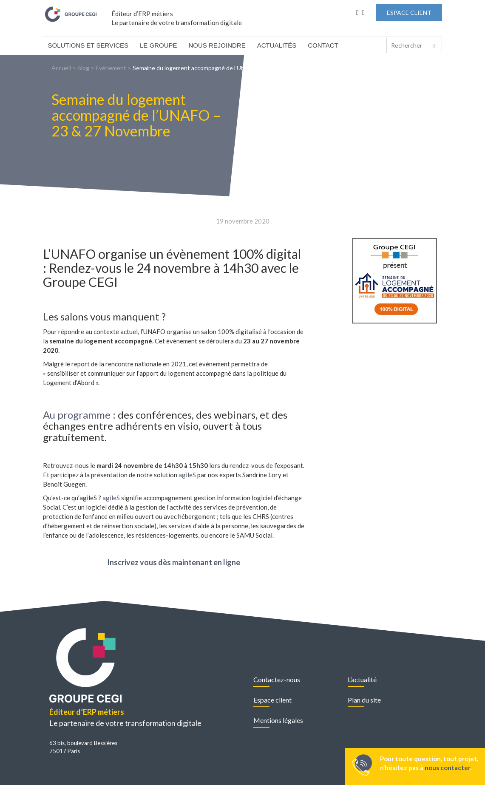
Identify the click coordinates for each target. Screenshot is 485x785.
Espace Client (409, 12)
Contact (323, 45)
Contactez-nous (276, 679)
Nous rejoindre (217, 45)
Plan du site (364, 700)
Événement (111, 67)
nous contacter (447, 767)
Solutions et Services (88, 45)
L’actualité (362, 679)
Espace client (272, 700)
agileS (187, 475)
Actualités (277, 45)
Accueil (61, 67)
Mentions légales (278, 720)
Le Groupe (158, 45)
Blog (83, 67)
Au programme (77, 414)
